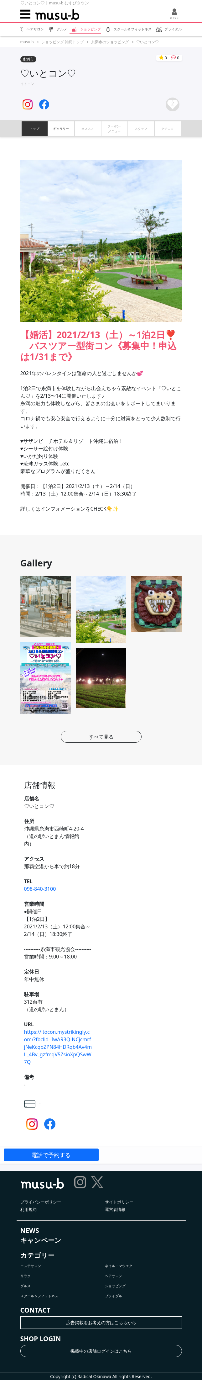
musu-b (27, 42)
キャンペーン (40, 1240)
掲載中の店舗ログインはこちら (101, 1351)
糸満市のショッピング (110, 42)
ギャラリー (61, 128)
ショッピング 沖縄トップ (62, 42)
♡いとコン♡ (147, 42)
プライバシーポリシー (40, 1202)
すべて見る (101, 736)
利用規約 (28, 1209)
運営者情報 (115, 1209)
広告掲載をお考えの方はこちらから (101, 1322)
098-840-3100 (40, 888)
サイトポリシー (119, 1202)
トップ (34, 128)
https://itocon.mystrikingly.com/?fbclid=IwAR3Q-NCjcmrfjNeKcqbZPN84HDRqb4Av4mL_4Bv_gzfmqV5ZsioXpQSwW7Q (58, 1046)
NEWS (29, 1230)
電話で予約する (51, 1155)
